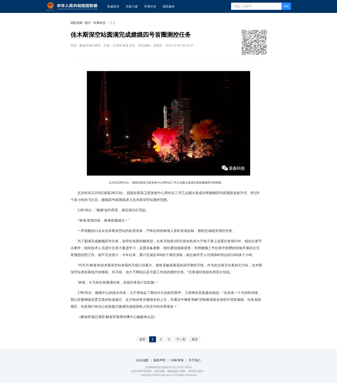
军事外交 (150, 6)
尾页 (195, 339)
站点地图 (142, 360)
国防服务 (169, 6)
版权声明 (159, 360)
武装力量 (132, 6)
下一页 (180, 339)
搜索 (286, 6)
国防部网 (76, 23)
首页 (142, 339)
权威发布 (113, 6)
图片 (88, 23)
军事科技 (99, 23)
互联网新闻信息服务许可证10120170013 (168, 367)
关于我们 (194, 360)
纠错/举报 (177, 360)
